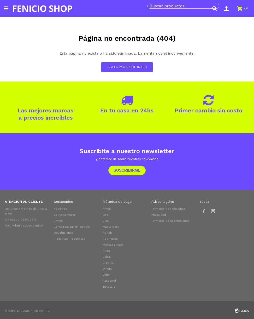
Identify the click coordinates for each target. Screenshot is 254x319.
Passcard (109, 280)
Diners (107, 268)
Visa (106, 220)
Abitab (107, 232)
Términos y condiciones (168, 208)
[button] (214, 8)
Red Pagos (110, 238)
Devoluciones (63, 232)
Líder (106, 274)
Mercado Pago (113, 244)
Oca (105, 214)
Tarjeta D (109, 286)
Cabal (107, 256)
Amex (107, 208)
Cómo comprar (64, 214)
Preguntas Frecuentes (69, 238)
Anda (106, 250)
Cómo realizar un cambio (72, 226)
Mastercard (111, 226)
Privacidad (158, 214)
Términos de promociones (170, 220)
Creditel (108, 262)
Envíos (58, 220)
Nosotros (60, 208)
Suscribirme (126, 170)
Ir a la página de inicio (127, 67)
